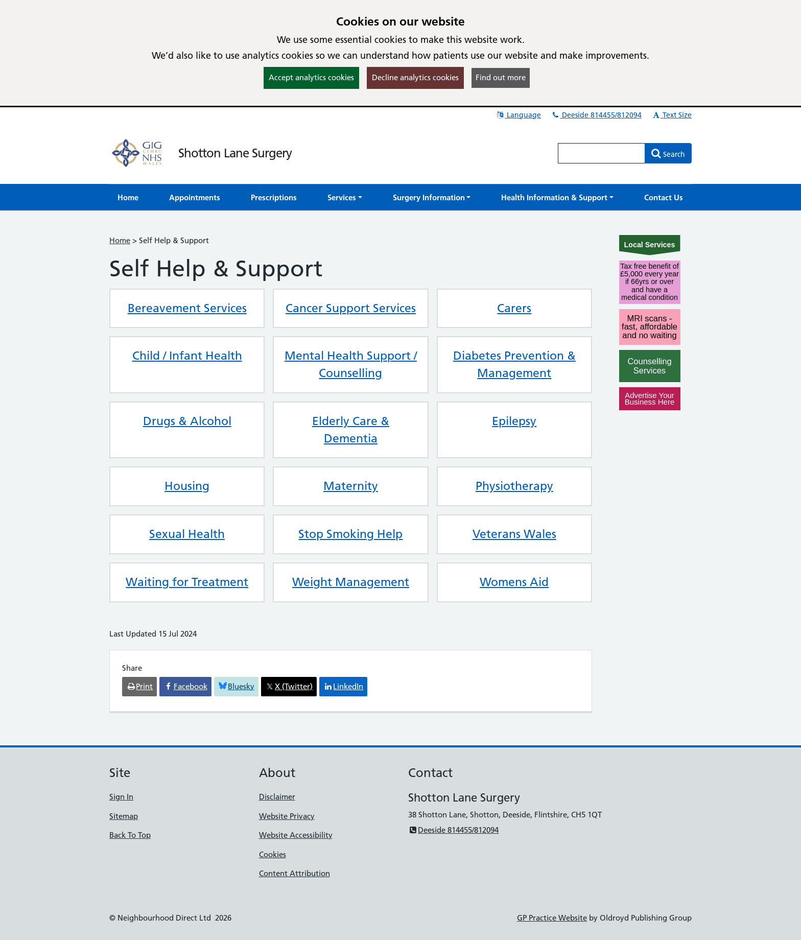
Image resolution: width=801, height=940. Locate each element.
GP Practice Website (552, 918)
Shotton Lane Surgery (235, 153)
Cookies (272, 854)
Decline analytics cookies (415, 77)
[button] (344, 197)
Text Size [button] (671, 115)
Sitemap (123, 816)
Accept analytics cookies (311, 77)
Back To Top (130, 835)
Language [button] (518, 115)
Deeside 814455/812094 (596, 115)
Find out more (501, 77)
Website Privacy (287, 816)
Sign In (121, 797)
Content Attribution (294, 873)
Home (119, 240)
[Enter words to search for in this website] (602, 153)
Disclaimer (277, 797)
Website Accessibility (296, 835)
